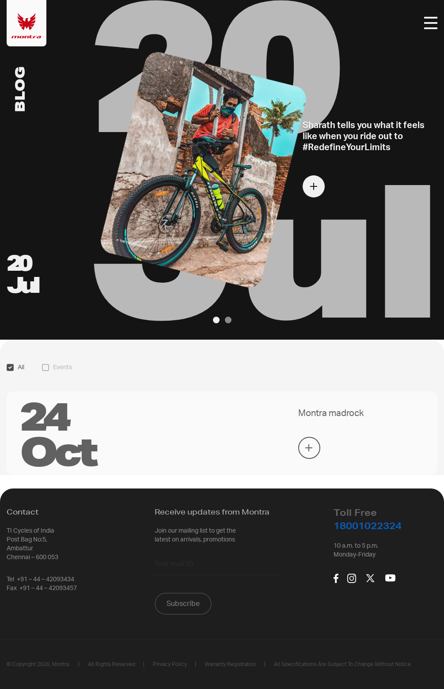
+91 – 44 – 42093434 (45, 579)
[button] (216, 320)
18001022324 (368, 525)
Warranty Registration (230, 664)
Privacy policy (170, 664)
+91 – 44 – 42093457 (48, 588)
